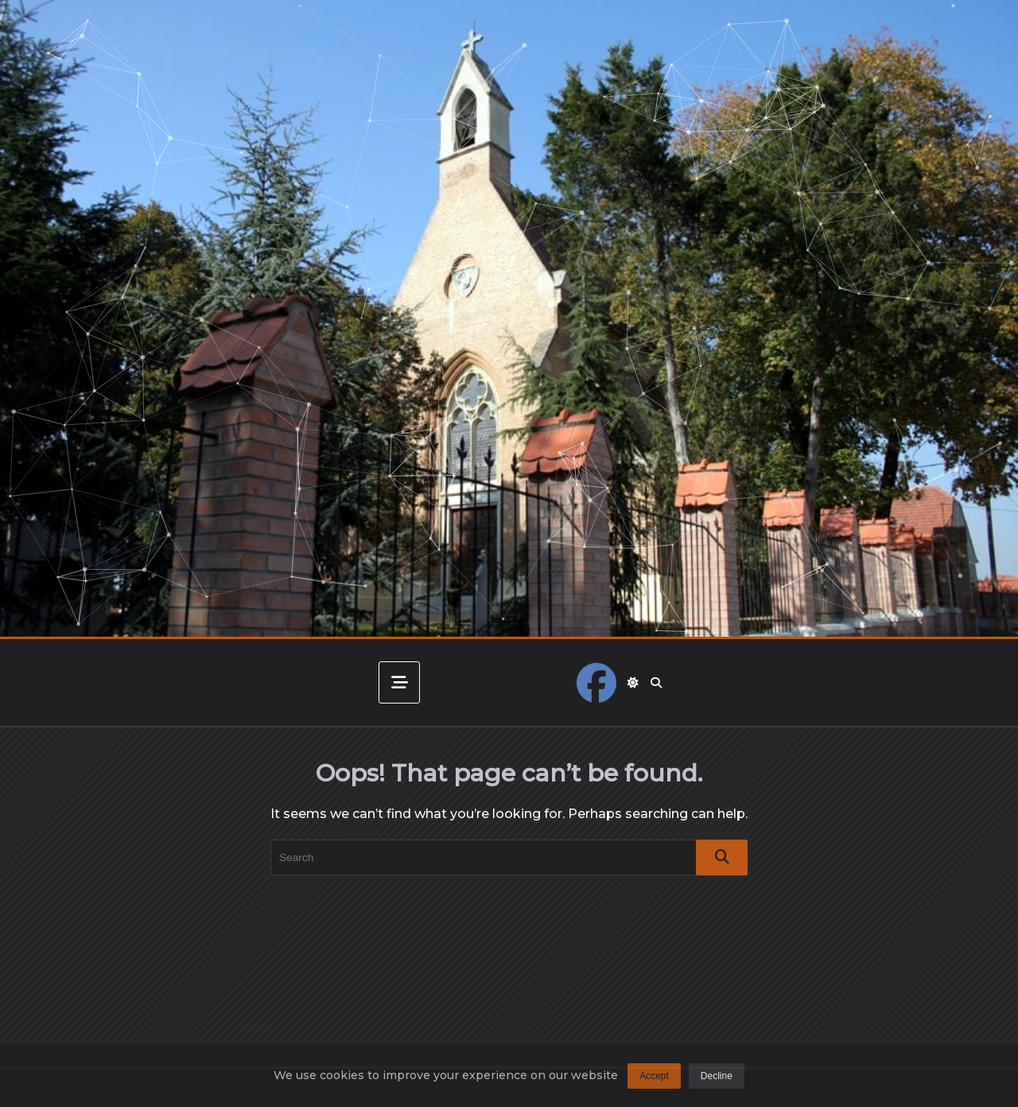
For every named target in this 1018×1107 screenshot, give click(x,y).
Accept (654, 1082)
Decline (716, 1082)
